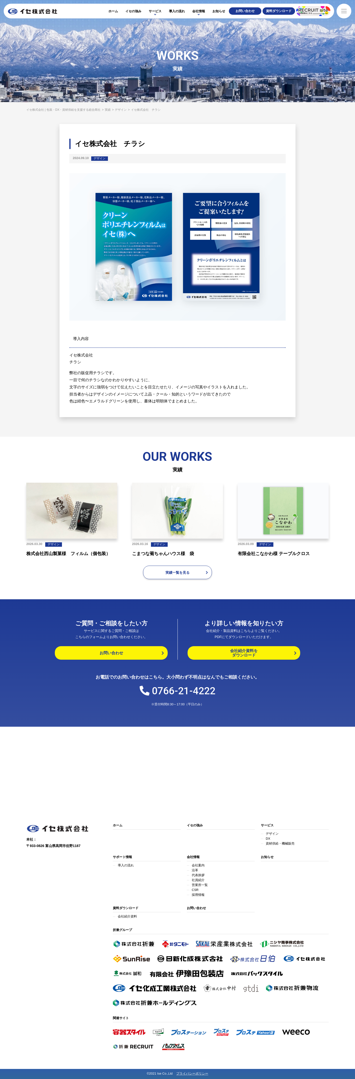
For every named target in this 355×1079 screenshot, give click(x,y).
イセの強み (133, 11)
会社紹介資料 (127, 916)
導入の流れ (177, 11)
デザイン (99, 158)
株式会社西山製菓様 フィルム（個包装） (68, 553)
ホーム (113, 11)
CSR (195, 890)
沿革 (195, 870)
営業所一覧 (200, 885)
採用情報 (198, 895)
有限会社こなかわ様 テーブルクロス (274, 553)
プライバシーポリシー (192, 1073)
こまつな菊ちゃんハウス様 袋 (163, 553)
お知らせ (218, 11)
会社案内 (198, 865)
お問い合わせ (196, 908)
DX (268, 838)
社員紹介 (198, 880)
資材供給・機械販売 (280, 843)
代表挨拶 (198, 875)
